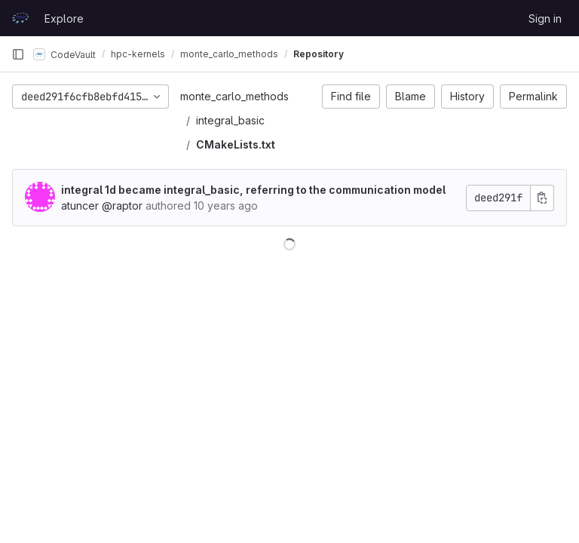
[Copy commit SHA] (542, 198)
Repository (318, 54)
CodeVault (64, 54)
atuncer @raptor (101, 205)
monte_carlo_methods (234, 96)
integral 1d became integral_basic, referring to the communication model (253, 189)
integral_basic (230, 120)
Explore (64, 18)
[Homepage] (20, 18)
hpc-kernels (138, 54)
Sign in (545, 18)
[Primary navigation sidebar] (18, 54)
